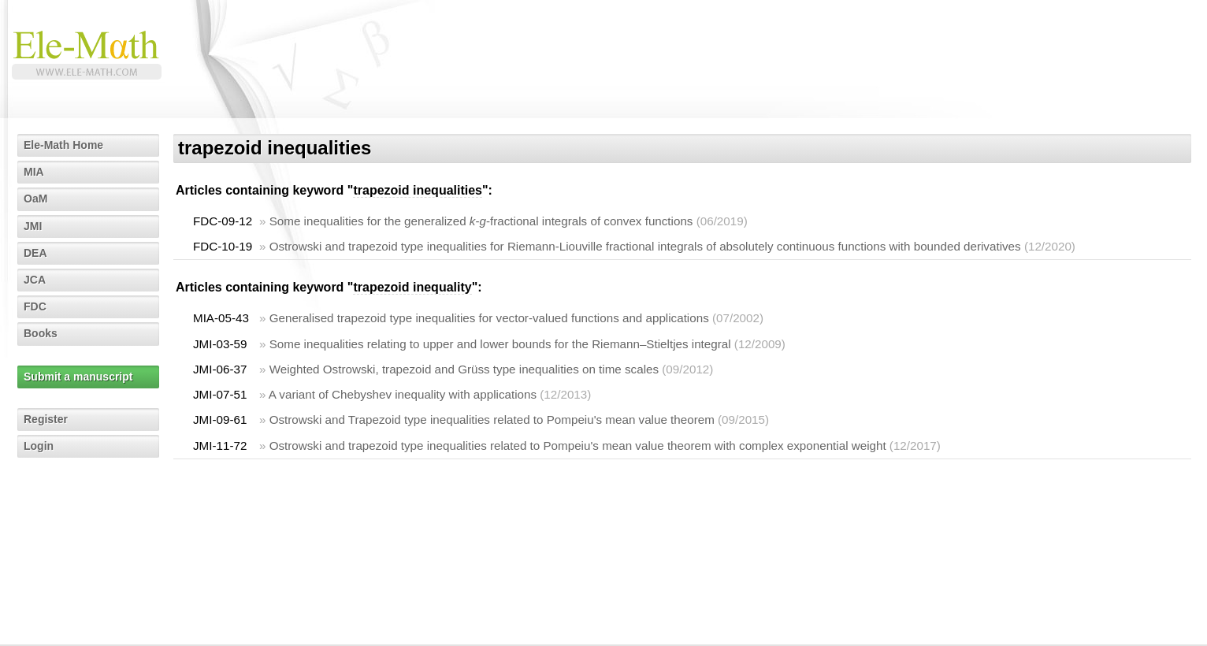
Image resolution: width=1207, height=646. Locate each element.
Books (41, 333)
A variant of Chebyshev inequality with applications (403, 394)
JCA (35, 279)
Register (46, 419)
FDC (35, 306)
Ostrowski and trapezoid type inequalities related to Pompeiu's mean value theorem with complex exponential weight (577, 445)
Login (39, 446)
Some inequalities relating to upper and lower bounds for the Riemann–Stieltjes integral (500, 344)
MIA (34, 171)
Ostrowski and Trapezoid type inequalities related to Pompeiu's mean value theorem (492, 419)
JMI (33, 226)
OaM (35, 198)
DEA (35, 253)
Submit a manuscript (78, 376)
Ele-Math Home (63, 145)
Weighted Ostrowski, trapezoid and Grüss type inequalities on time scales (464, 369)
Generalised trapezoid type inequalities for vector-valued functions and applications (489, 318)
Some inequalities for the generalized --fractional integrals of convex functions (481, 221)
